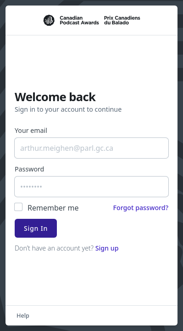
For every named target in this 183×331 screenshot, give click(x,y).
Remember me (53, 208)
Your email (31, 130)
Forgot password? (140, 207)
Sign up (107, 248)
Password (29, 169)
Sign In (36, 228)
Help (23, 315)
